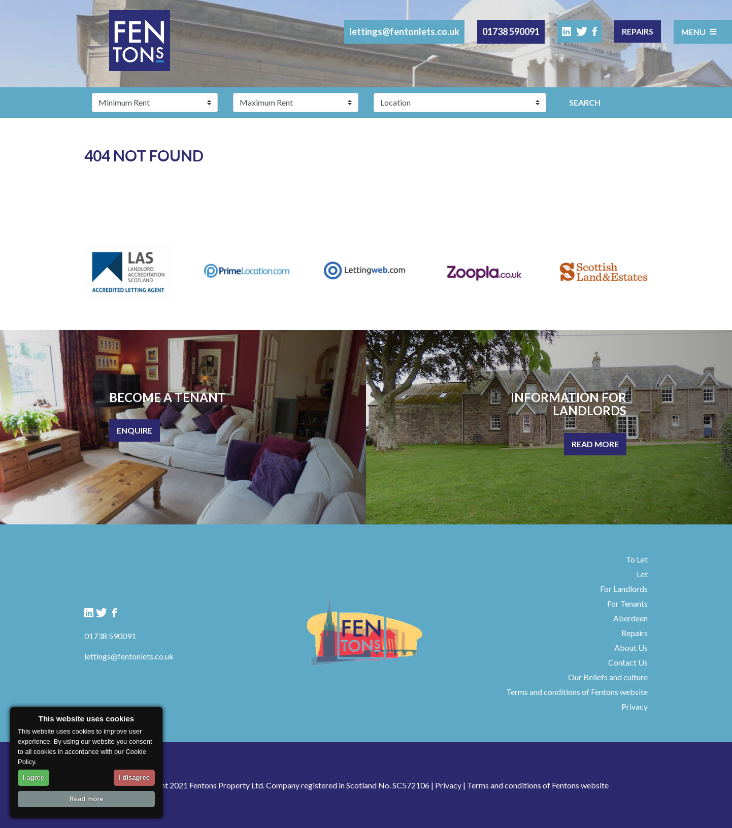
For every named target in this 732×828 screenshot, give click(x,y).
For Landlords (624, 588)
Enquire (134, 430)
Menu (699, 31)
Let (642, 574)
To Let (637, 559)
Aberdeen (630, 618)
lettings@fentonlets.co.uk (404, 31)
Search (585, 102)
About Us (631, 647)
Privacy (634, 706)
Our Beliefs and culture (608, 677)
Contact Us (628, 662)
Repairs (637, 31)
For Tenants (627, 603)
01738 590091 (511, 31)
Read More (595, 444)
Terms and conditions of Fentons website (577, 692)
